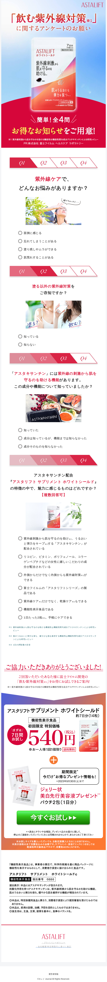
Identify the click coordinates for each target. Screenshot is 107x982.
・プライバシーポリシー (53, 943)
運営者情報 (53, 974)
